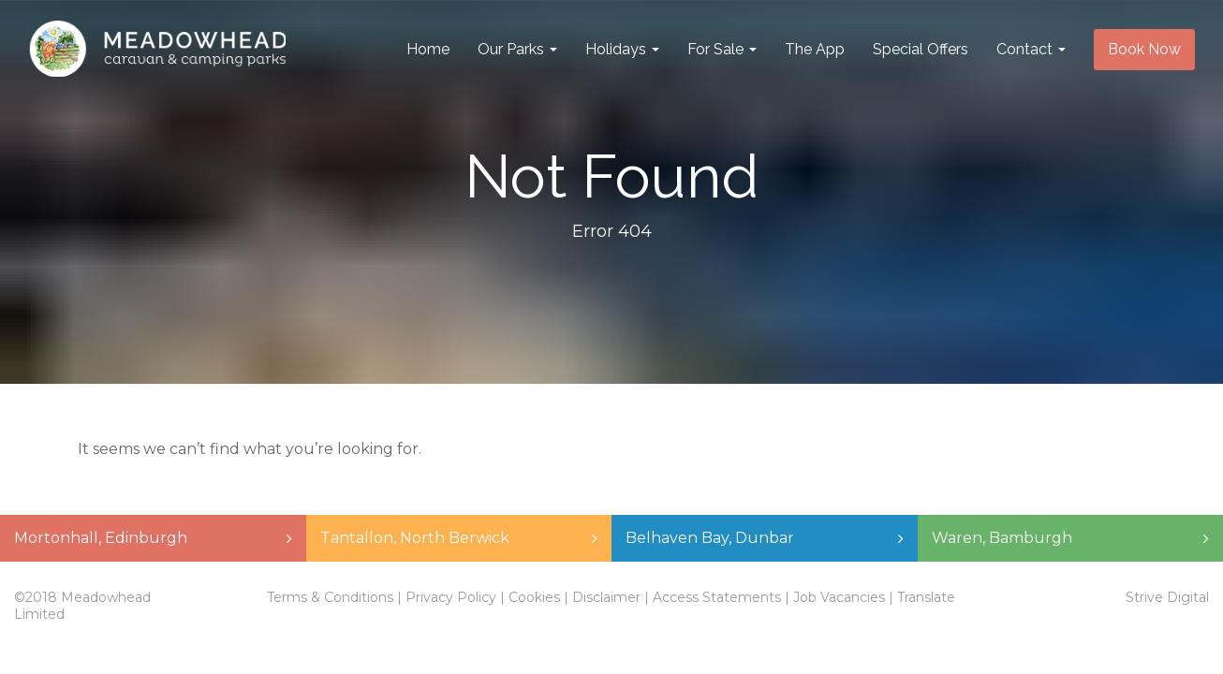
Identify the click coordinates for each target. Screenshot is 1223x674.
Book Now (1144, 49)
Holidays (622, 49)
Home (427, 49)
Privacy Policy (450, 597)
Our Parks (517, 49)
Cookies (534, 597)
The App (815, 49)
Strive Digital (1167, 597)
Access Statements (717, 597)
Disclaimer (606, 597)
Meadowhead (157, 50)
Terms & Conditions (330, 597)
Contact (1031, 49)
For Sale (722, 49)
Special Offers (920, 49)
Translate (926, 597)
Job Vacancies (839, 597)
